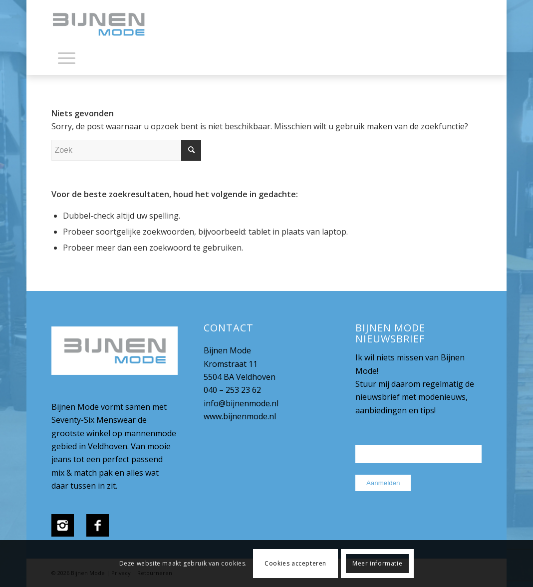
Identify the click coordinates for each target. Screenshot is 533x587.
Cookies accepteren (295, 563)
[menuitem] (66, 60)
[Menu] (66, 57)
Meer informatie (377, 563)
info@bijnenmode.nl (241, 403)
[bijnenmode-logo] (105, 25)
